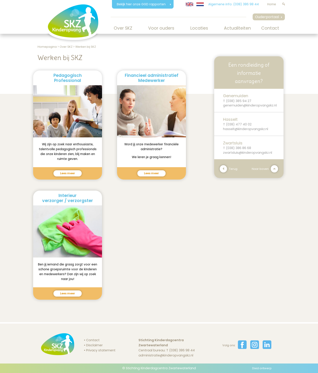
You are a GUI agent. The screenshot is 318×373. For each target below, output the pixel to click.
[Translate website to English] (189, 4)
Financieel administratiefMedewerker (151, 77)
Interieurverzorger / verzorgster (67, 198)
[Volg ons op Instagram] (254, 348)
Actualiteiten (237, 28)
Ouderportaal (267, 16)
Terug (228, 169)
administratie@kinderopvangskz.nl (165, 355)
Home (271, 4)
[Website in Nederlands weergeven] (200, 4)
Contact (270, 28)
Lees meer (67, 173)
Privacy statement (100, 350)
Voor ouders (161, 28)
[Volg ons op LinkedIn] (267, 348)
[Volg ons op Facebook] (242, 348)
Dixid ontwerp (262, 368)
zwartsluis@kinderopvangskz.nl (247, 152)
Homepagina (47, 47)
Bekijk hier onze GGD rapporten (142, 4)
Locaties (199, 28)
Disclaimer (94, 345)
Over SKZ (123, 28)
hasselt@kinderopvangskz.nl (245, 129)
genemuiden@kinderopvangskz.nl (250, 105)
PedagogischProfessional (67, 77)
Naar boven (265, 169)
